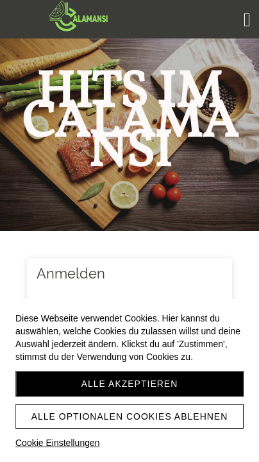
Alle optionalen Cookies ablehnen (129, 416)
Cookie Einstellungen (57, 443)
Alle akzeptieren (129, 384)
